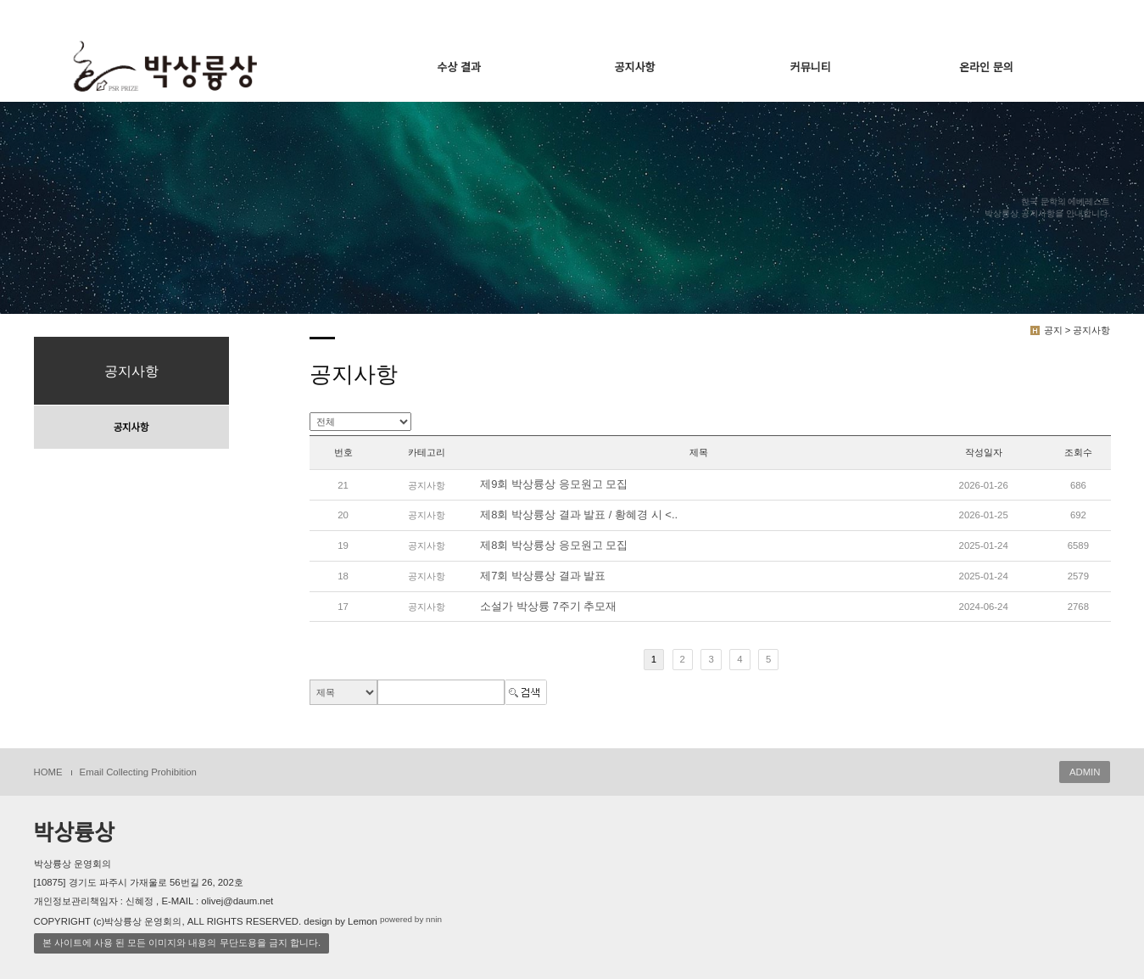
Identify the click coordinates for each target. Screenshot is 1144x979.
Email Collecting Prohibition (138, 772)
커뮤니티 (810, 67)
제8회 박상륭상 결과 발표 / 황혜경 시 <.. (579, 514)
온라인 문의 (986, 67)
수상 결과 (459, 67)
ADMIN (1085, 772)
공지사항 (635, 67)
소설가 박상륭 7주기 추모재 (548, 606)
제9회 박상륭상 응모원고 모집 (554, 484)
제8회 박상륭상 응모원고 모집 (554, 545)
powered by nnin (411, 919)
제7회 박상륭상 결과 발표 (542, 575)
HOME (48, 772)
